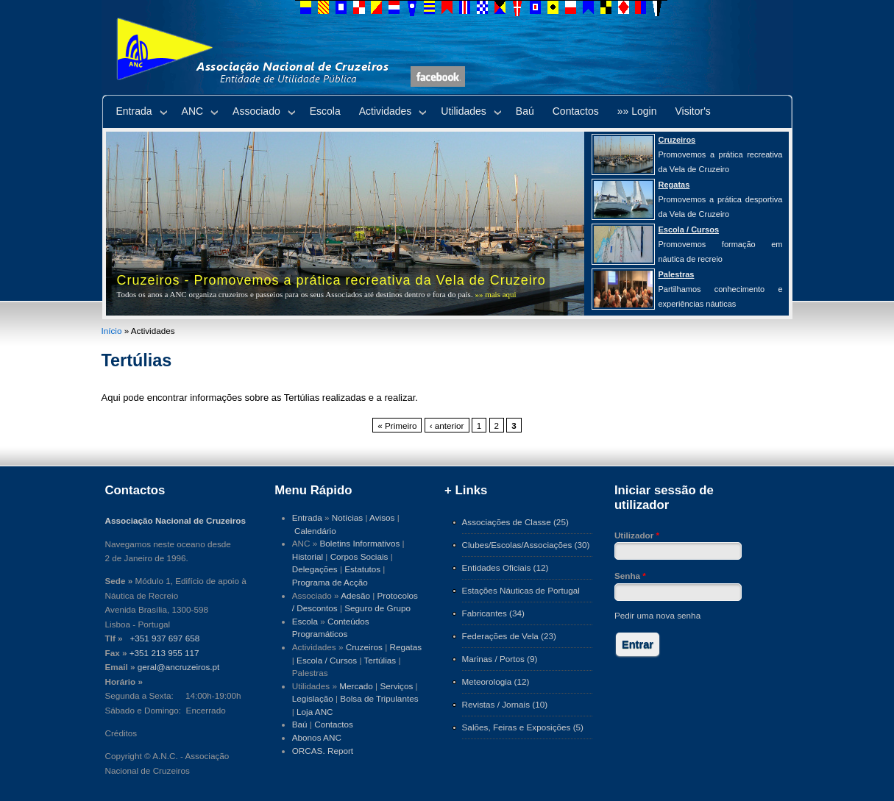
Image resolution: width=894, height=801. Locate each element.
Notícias (347, 517)
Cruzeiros (364, 647)
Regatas (405, 647)
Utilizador (636, 535)
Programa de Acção (330, 582)
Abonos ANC (316, 737)
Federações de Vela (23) (509, 636)
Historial (307, 556)
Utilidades (463, 111)
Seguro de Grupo (377, 608)
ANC (193, 111)
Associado (256, 111)
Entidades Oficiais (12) (505, 567)
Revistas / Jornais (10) (505, 704)
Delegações (315, 569)
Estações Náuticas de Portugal (521, 590)
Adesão (355, 595)
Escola (325, 111)
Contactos (576, 111)
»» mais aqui (495, 294)
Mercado (356, 686)
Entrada (134, 111)
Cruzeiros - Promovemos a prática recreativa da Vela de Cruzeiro (331, 280)
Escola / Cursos (327, 660)
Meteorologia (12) (496, 681)
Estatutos (362, 569)
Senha (630, 575)
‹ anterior (447, 425)
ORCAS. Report (322, 750)
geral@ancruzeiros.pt (179, 667)
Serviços (396, 686)
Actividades (385, 111)
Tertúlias (379, 660)
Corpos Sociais (359, 556)
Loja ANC (315, 711)
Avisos (381, 517)
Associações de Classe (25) (515, 522)
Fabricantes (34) (493, 613)
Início (112, 330)
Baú (525, 111)
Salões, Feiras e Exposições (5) (522, 727)
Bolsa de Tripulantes (379, 698)
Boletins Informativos (360, 543)
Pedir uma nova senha (657, 615)
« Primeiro (396, 425)
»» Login (637, 111)
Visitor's (693, 111)
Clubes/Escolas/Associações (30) (526, 544)
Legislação (312, 698)
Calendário (315, 530)
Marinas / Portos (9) (500, 658)
